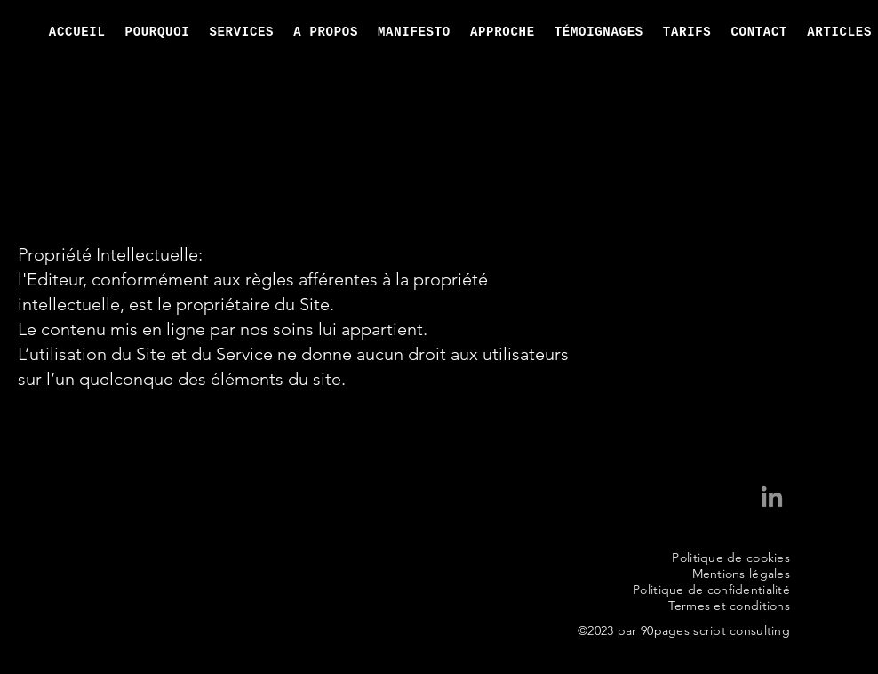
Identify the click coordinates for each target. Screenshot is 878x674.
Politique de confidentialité (711, 590)
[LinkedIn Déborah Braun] (772, 498)
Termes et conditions (729, 606)
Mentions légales (741, 574)
